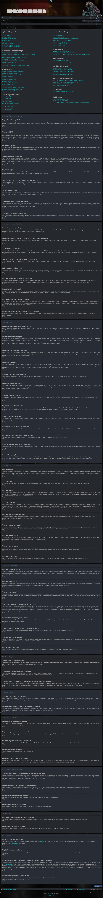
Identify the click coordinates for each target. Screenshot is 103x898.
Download (31, 1)
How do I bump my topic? (8, 90)
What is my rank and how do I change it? (12, 64)
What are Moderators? (58, 35)
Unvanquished (8, 18)
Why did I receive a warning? (9, 84)
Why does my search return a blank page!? (63, 71)
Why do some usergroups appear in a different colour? (66, 42)
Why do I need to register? (8, 34)
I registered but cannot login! (9, 38)
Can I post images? (7, 101)
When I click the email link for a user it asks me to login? (16, 65)
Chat (96, 1)
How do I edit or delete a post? (9, 73)
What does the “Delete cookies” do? (11, 46)
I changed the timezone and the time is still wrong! (14, 57)
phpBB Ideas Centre (70, 852)
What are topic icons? (7, 109)
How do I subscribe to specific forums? (62, 83)
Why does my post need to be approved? (12, 89)
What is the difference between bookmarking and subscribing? (68, 80)
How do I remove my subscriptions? (61, 85)
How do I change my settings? (9, 52)
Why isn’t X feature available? (59, 100)
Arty (48, 893)
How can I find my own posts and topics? (62, 74)
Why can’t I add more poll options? (10, 78)
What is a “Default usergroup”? (60, 43)
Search (4, 20)
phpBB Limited (44, 841)
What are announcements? (8, 104)
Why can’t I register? (7, 37)
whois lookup (8, 864)
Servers (84, 1)
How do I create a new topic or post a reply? (13, 71)
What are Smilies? (6, 100)
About (43, 1)
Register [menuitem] (97, 18)
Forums (60, 1)
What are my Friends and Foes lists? (61, 60)
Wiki (72, 1)
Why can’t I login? (6, 40)
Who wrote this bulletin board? (60, 99)
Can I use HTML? (6, 98)
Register (15, 20)
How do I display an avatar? (9, 62)
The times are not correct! (8, 56)
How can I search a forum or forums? (61, 68)
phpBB (56, 271)
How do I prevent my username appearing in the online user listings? (19, 54)
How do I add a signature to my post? (11, 74)
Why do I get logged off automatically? (11, 45)
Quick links (3, 18)
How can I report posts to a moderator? (12, 86)
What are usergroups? (58, 37)
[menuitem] (91, 18)
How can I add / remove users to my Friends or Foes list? (66, 62)
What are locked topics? (8, 108)
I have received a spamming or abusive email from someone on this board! (71, 54)
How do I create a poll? (7, 76)
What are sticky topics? (8, 106)
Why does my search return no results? (62, 69)
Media (7, 1)
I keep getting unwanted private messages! (63, 52)
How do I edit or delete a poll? (9, 79)
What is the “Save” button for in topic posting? (13, 87)
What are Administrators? (58, 34)
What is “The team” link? (58, 45)
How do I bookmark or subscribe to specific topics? (65, 82)
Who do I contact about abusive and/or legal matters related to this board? (71, 102)
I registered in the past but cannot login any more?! (15, 42)
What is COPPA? (6, 35)
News (19, 1)
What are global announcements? (10, 103)
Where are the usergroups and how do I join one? (65, 38)
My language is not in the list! (9, 59)
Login (9, 20)
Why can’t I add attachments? (9, 82)
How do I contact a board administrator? (62, 104)
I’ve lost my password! (7, 43)
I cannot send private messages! (60, 51)
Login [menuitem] (94, 18)
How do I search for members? (60, 73)
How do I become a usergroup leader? (62, 40)
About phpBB (13, 843)
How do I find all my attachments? (61, 93)
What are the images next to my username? (13, 60)
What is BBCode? (6, 96)
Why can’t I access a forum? (9, 81)
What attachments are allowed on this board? (63, 91)
